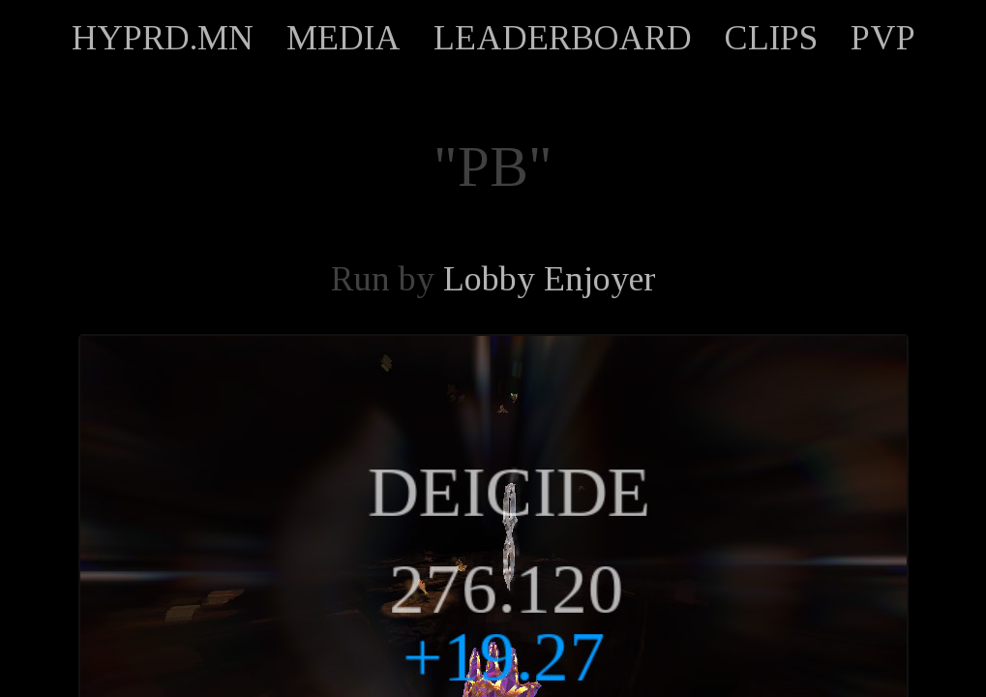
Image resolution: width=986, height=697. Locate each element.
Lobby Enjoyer (549, 278)
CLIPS (771, 37)
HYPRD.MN (163, 37)
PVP (883, 37)
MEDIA (343, 37)
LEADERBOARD (562, 37)
